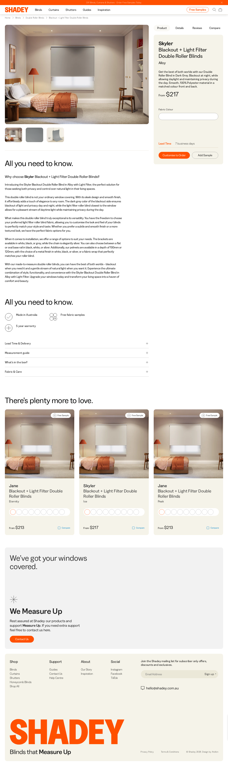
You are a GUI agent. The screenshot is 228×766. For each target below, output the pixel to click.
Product (162, 28)
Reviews (197, 28)
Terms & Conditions (170, 751)
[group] (38, 9)
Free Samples (197, 9)
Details (180, 28)
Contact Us (21, 639)
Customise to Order (174, 155)
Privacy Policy (147, 751)
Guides (87, 10)
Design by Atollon (210, 751)
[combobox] (188, 116)
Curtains (54, 10)
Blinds (38, 10)
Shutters (71, 10)
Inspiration (104, 10)
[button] (13, 512)
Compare (214, 28)
